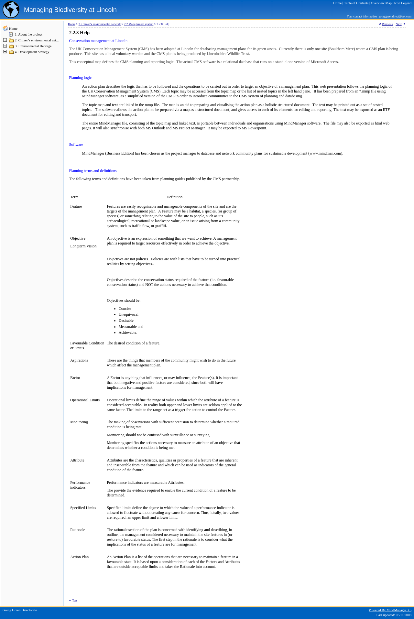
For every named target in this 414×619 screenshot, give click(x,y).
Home (13, 28)
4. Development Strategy (32, 52)
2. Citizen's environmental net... (37, 40)
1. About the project (28, 34)
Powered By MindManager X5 (390, 610)
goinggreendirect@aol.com (394, 16)
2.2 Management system (138, 24)
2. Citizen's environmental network (100, 24)
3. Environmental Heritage (33, 46)
